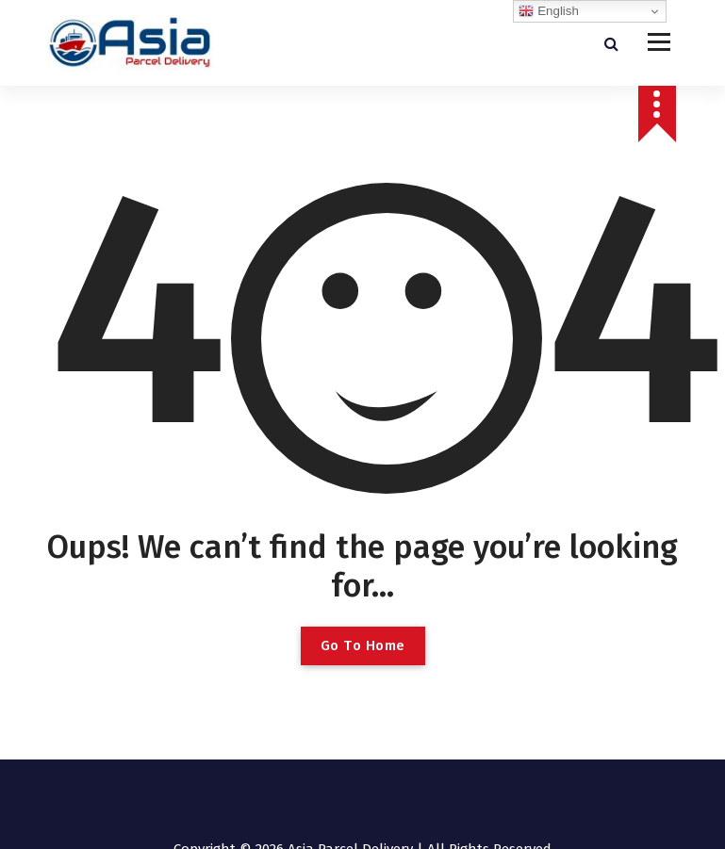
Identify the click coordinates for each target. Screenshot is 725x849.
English (548, 11)
